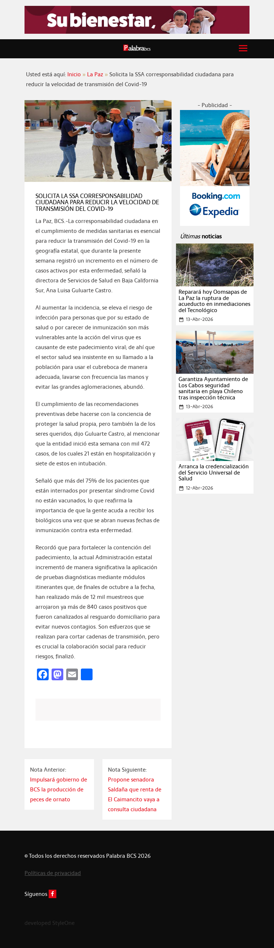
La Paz (95, 74)
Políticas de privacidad (53, 873)
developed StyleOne (50, 923)
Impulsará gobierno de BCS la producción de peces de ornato (58, 789)
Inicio (74, 74)
